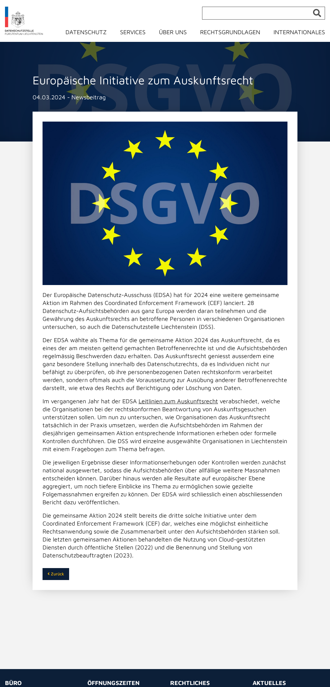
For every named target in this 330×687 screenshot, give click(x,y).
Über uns (173, 32)
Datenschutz (86, 32)
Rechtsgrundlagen (230, 32)
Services (133, 32)
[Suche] (263, 13)
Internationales (299, 32)
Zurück (56, 573)
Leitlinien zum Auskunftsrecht (178, 401)
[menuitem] (90, 34)
